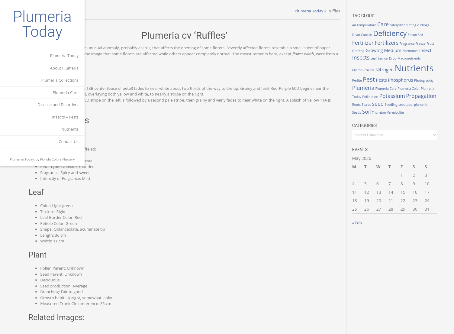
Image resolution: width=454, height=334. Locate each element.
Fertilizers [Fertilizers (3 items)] (402, 42)
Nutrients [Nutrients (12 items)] (387, 75)
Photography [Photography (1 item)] (403, 86)
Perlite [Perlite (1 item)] (412, 77)
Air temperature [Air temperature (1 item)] (380, 25)
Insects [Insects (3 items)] (389, 57)
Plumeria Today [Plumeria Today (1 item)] (424, 92)
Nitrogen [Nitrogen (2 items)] (424, 65)
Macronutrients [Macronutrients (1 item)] (379, 65)
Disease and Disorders (58, 104)
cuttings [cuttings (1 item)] (439, 25)
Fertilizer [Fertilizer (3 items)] (378, 42)
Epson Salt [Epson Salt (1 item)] (431, 35)
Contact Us (69, 141)
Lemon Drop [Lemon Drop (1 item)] (416, 58)
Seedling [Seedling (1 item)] (406, 108)
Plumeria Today (42, 24)
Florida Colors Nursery (57, 159)
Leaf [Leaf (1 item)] (402, 58)
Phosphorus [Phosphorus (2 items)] (380, 86)
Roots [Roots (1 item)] (372, 108)
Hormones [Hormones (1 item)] (435, 51)
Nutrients (70, 129)
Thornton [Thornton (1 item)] (394, 116)
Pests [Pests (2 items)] (437, 76)
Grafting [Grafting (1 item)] (382, 51)
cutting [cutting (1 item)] (426, 25)
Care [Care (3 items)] (398, 24)
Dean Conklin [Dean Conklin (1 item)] (378, 35)
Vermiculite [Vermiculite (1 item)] (410, 116)
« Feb (372, 226)
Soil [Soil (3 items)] (382, 115)
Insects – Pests (65, 117)
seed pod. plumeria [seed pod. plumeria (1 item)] (428, 108)
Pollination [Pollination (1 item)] (376, 100)
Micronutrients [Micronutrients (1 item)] (403, 65)
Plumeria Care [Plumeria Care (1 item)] (378, 92)
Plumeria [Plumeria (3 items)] (425, 85)
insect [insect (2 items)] (374, 58)
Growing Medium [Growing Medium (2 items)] (408, 50)
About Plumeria (64, 68)
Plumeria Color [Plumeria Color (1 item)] (401, 92)
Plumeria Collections (60, 80)
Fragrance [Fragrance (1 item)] (422, 43)
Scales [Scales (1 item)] (382, 108)
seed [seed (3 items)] (393, 107)
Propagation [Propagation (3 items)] (426, 99)
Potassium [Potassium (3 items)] (397, 99)
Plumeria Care (66, 92)
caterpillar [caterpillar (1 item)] (412, 25)
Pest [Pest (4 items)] (424, 76)
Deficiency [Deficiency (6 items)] (405, 33)
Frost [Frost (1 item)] (371, 51)
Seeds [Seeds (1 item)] (372, 116)
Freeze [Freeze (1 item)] (436, 43)
